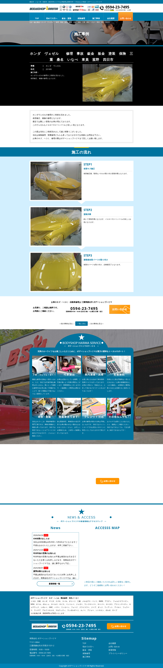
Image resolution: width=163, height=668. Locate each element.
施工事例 (96, 18)
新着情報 (112, 650)
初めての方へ (51, 18)
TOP (37, 18)
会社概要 (111, 18)
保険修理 (81, 18)
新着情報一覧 (54, 583)
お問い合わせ (114, 646)
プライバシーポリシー (118, 653)
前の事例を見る (67, 323)
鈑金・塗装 (66, 18)
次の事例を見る (96, 323)
